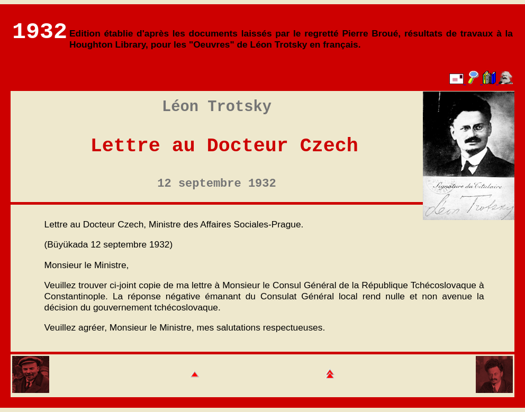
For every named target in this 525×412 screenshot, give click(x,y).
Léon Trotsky (216, 107)
